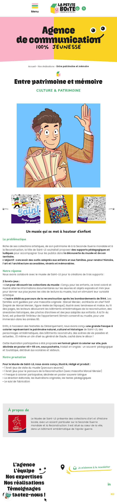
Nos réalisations (46, 66)
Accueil (32, 66)
